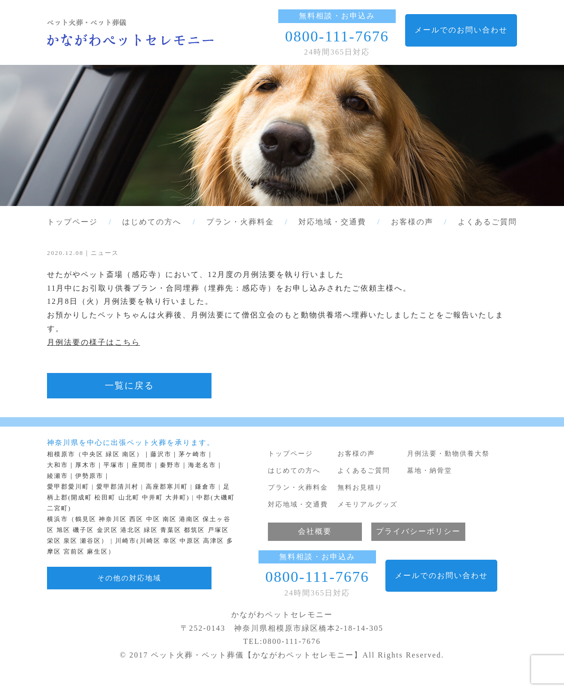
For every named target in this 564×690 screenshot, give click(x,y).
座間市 (142, 465)
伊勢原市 (89, 476)
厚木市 (85, 465)
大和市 (57, 465)
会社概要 (315, 531)
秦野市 (170, 465)
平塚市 (114, 465)
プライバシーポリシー (418, 531)
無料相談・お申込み (337, 16)
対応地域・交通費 (332, 222)
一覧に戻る (129, 385)
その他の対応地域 (129, 578)
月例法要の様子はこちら (93, 342)
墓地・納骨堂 (429, 470)
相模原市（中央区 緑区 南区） (95, 454)
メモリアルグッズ (367, 504)
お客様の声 (412, 222)
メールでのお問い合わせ (461, 30)
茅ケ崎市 (193, 454)
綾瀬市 (57, 476)
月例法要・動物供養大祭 (448, 453)
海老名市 (202, 465)
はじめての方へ (151, 222)
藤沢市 (161, 454)
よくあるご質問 (487, 222)
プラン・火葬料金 (240, 222)
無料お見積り (360, 487)
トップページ (72, 222)
